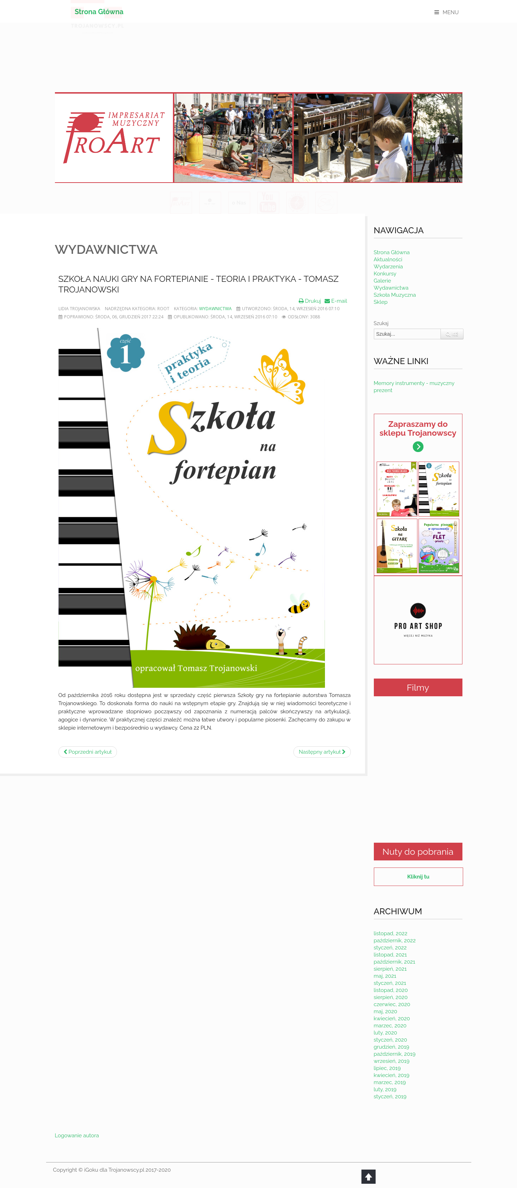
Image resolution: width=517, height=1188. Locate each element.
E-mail (336, 301)
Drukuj (310, 301)
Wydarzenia (388, 266)
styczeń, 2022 (390, 947)
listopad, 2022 (391, 933)
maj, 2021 (385, 976)
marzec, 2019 (390, 1082)
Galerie (382, 281)
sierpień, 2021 (390, 969)
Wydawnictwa (215, 309)
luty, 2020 (385, 1033)
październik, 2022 (395, 940)
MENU (451, 12)
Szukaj (381, 323)
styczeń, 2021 (390, 983)
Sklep (381, 302)
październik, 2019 (395, 1054)
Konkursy (385, 273)
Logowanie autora (77, 1135)
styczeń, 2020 (390, 1040)
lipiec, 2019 (387, 1068)
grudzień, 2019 (391, 1047)
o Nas (239, 203)
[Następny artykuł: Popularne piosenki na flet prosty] (321, 752)
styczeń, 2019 (390, 1096)
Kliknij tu (418, 877)
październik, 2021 (394, 962)
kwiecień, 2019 (392, 1075)
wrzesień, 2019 (392, 1061)
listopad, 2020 (391, 990)
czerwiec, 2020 (392, 1004)
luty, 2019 (385, 1089)
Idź (452, 334)
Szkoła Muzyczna (395, 295)
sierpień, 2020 (391, 997)
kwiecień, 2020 (392, 1018)
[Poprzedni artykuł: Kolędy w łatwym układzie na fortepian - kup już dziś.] (87, 752)
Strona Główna (99, 12)
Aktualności (388, 259)
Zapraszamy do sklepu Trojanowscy (418, 435)
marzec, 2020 (390, 1025)
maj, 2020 (386, 1011)
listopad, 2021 (390, 955)
